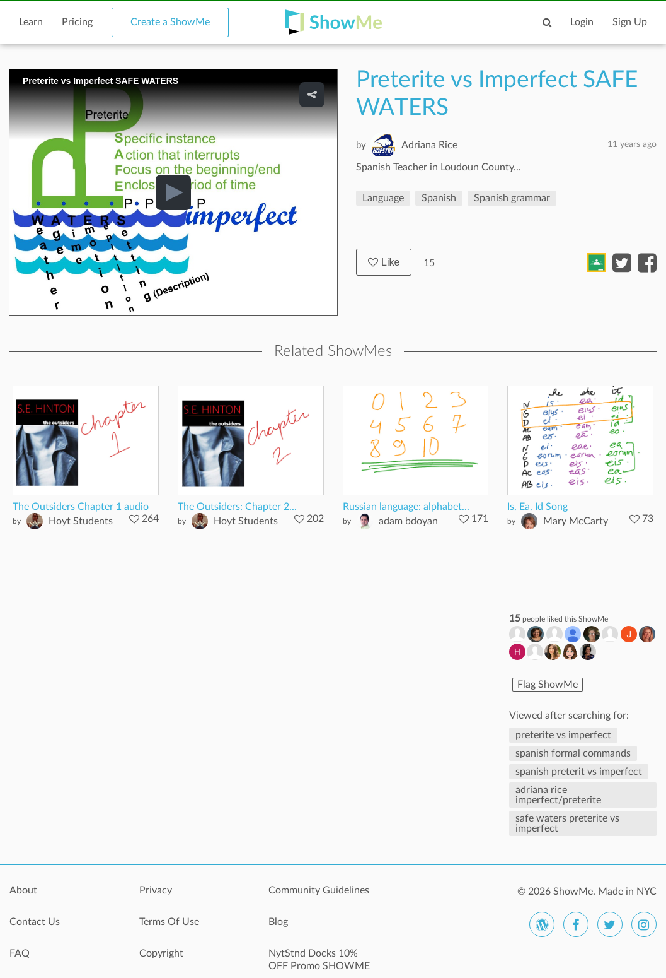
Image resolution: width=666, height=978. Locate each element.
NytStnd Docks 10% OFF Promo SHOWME (319, 959)
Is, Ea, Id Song (537, 507)
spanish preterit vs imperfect (578, 772)
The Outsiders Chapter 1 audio (81, 507)
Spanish (439, 198)
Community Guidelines (318, 890)
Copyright (161, 953)
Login (582, 22)
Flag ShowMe (547, 685)
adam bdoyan (408, 521)
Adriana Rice (429, 145)
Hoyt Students (81, 521)
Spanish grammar (512, 198)
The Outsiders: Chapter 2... (237, 507)
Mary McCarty (575, 521)
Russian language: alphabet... (406, 507)
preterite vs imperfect (563, 735)
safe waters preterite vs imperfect (567, 823)
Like (383, 262)
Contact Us (34, 922)
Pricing (77, 22)
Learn (31, 22)
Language (383, 198)
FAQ (19, 953)
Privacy (155, 890)
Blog (278, 922)
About (23, 890)
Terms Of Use (169, 922)
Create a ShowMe (170, 22)
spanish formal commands (573, 753)
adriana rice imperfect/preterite (558, 795)
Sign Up (629, 22)
